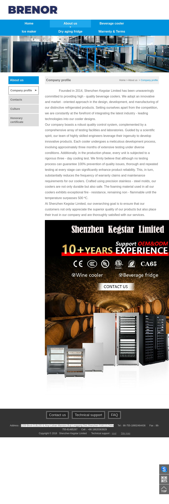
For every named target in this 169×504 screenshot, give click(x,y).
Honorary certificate (16, 120)
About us (133, 80)
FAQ (114, 415)
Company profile (21, 90)
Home (122, 80)
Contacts (16, 99)
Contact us (57, 415)
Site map (125, 433)
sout (114, 433)
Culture (15, 108)
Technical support (88, 415)
